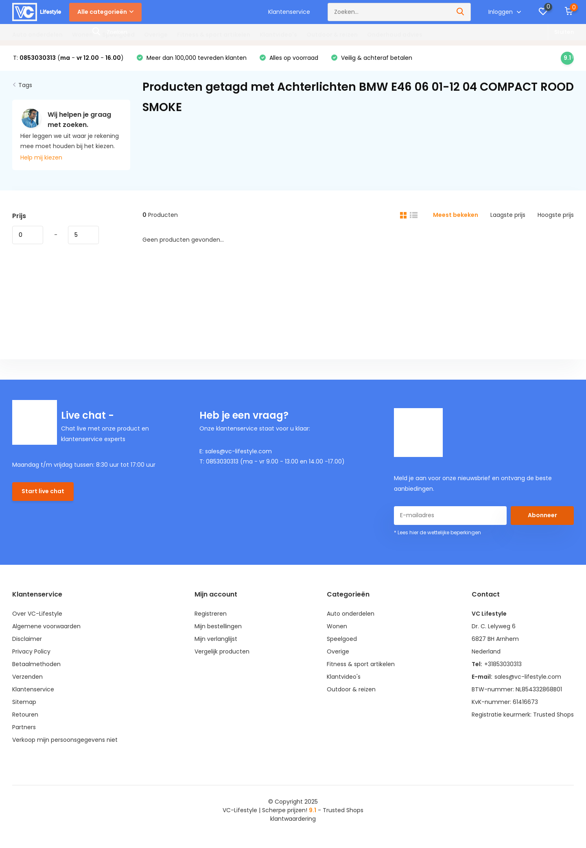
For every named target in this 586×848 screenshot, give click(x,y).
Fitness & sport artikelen (213, 35)
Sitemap (24, 702)
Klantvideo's (278, 35)
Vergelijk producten (222, 651)
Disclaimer (27, 639)
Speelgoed (118, 35)
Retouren (25, 714)
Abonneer (542, 515)
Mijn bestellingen (218, 626)
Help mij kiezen (41, 157)
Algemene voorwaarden (46, 626)
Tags (25, 85)
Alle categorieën (105, 12)
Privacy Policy (31, 651)
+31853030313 (503, 664)
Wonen (82, 35)
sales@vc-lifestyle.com (527, 677)
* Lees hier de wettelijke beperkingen (437, 532)
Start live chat (43, 491)
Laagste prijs (507, 215)
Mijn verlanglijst (216, 639)
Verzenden (27, 677)
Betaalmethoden (36, 664)
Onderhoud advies (394, 35)
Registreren (211, 614)
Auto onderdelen (37, 35)
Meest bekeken (455, 215)
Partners (24, 727)
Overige (156, 35)
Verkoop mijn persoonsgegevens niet (65, 740)
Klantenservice (289, 12)
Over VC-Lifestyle (37, 614)
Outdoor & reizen (332, 35)
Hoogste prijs (556, 215)
